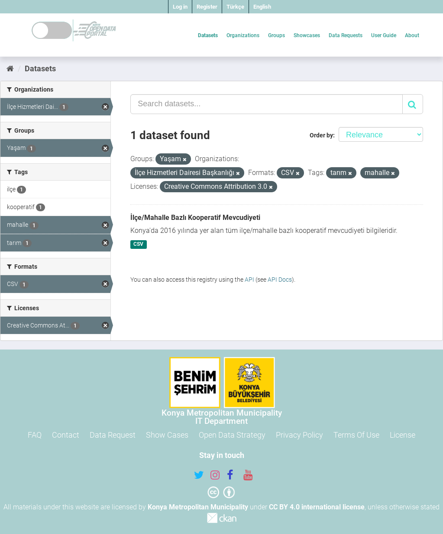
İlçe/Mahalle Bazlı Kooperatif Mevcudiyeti (195, 217)
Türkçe (235, 6)
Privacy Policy (299, 434)
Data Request (113, 434)
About (412, 35)
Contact (65, 434)
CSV (138, 245)
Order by (321, 135)
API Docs (280, 279)
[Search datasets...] (266, 104)
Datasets (208, 35)
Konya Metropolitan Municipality (198, 507)
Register (207, 6)
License (402, 434)
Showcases (307, 35)
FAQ (35, 434)
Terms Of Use (356, 434)
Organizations (242, 35)
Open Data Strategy (232, 434)
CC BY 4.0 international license (317, 507)
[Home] (10, 68)
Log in (180, 6)
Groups (276, 35)
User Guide (383, 35)
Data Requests (345, 35)
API (249, 279)
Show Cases (167, 434)
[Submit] (412, 104)
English (262, 6)
